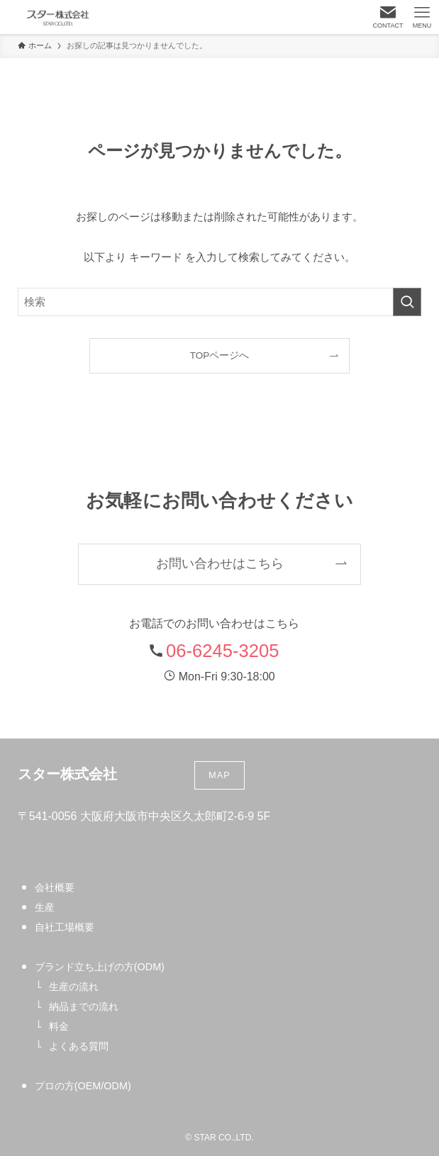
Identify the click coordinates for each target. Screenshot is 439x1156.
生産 (45, 907)
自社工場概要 (64, 927)
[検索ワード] (220, 302)
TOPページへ (220, 355)
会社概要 (54, 887)
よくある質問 (79, 1046)
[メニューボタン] (422, 17)
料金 (59, 1026)
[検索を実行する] (407, 302)
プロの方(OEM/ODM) (83, 1086)
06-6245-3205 (222, 651)
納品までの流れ (83, 1006)
